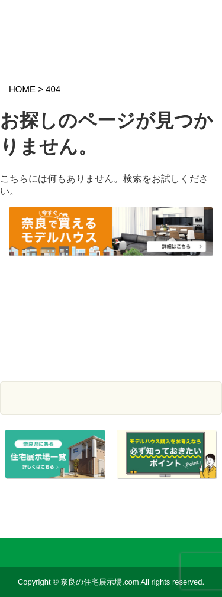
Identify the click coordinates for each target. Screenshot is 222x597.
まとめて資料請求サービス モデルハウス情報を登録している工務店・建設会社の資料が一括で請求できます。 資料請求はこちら (111, 321)
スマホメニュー (202, 16)
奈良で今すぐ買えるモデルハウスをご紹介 (111, 240)
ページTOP (202, 507)
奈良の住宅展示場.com (79, 25)
